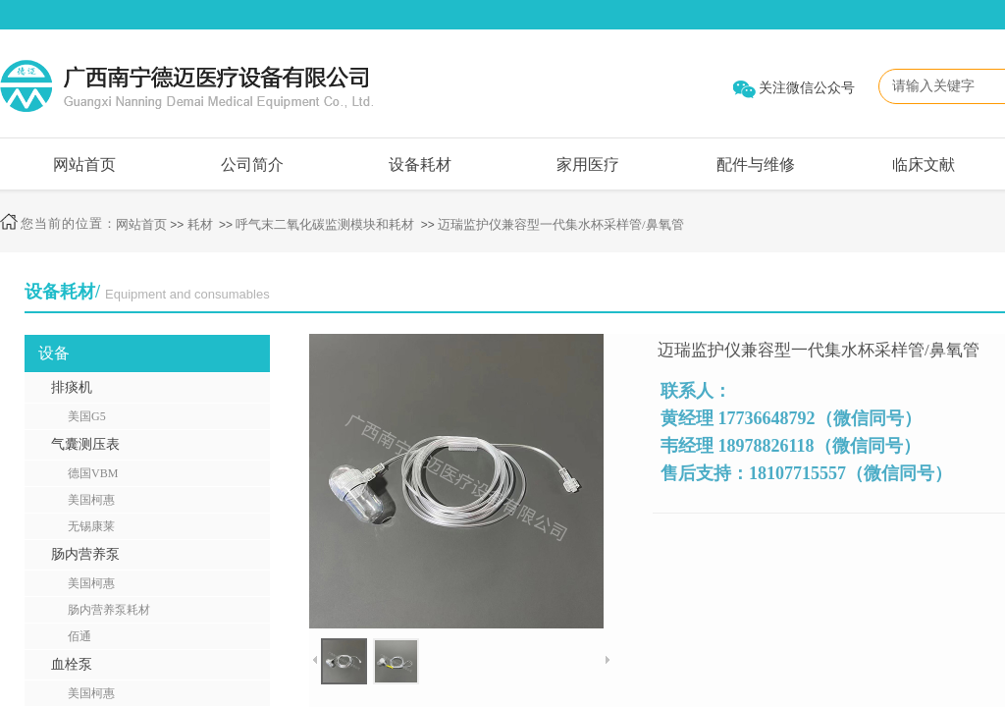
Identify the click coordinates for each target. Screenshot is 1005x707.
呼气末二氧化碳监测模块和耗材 (325, 224)
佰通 (79, 636)
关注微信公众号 (807, 88)
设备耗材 (420, 164)
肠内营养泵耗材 (109, 610)
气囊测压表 (85, 444)
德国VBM (93, 473)
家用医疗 (587, 164)
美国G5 (87, 416)
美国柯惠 (91, 500)
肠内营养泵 (85, 554)
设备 (54, 353)
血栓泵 (71, 664)
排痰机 (71, 387)
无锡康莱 (91, 526)
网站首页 (84, 164)
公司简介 (252, 164)
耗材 (200, 224)
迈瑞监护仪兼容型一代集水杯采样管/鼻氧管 (561, 224)
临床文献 (923, 164)
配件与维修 (755, 164)
